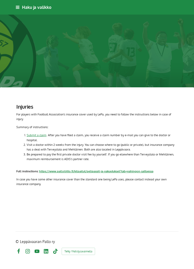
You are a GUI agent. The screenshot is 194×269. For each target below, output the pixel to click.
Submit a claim (36, 135)
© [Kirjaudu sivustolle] (18, 241)
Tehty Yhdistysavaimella (78, 251)
